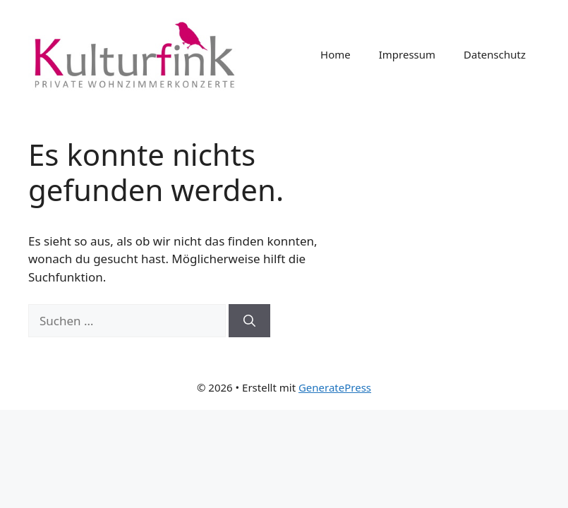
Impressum (407, 54)
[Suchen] (249, 321)
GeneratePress (334, 387)
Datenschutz (495, 54)
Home (335, 54)
